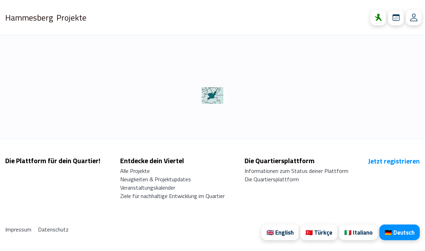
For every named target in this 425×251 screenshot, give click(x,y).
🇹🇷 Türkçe (319, 232)
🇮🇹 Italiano (358, 232)
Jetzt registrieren (394, 160)
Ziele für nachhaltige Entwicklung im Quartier (172, 196)
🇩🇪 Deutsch (400, 232)
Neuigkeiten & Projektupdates (155, 179)
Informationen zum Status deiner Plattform (296, 171)
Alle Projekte (135, 171)
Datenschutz (53, 229)
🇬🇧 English (280, 232)
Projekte (71, 17)
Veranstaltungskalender (147, 187)
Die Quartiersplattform (272, 179)
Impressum (19, 229)
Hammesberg (29, 17)
